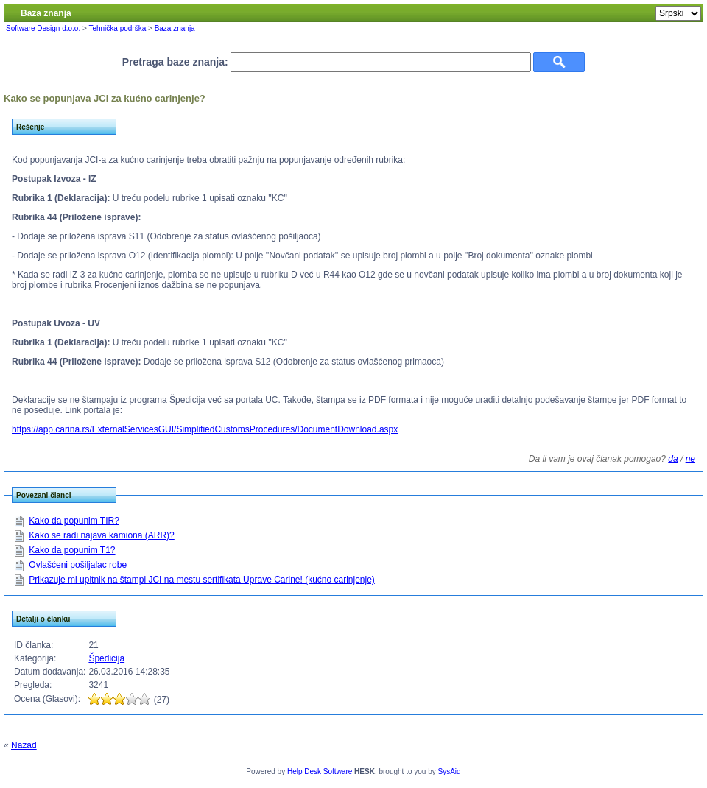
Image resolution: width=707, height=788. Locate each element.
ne (690, 459)
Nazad (24, 745)
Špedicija (106, 658)
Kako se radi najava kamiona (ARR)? (101, 535)
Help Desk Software (319, 771)
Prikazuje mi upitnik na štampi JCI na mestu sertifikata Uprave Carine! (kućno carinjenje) (202, 579)
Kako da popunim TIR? (74, 521)
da (673, 459)
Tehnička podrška (117, 28)
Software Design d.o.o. (43, 28)
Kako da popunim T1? (72, 550)
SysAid (449, 771)
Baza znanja (175, 28)
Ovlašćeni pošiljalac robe (78, 565)
